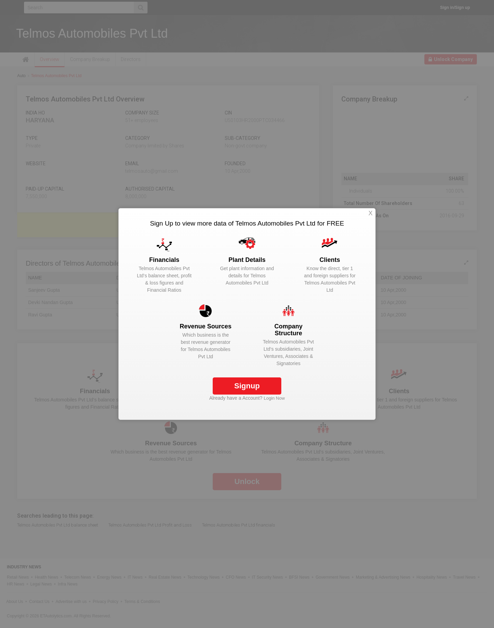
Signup (247, 386)
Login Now (274, 398)
